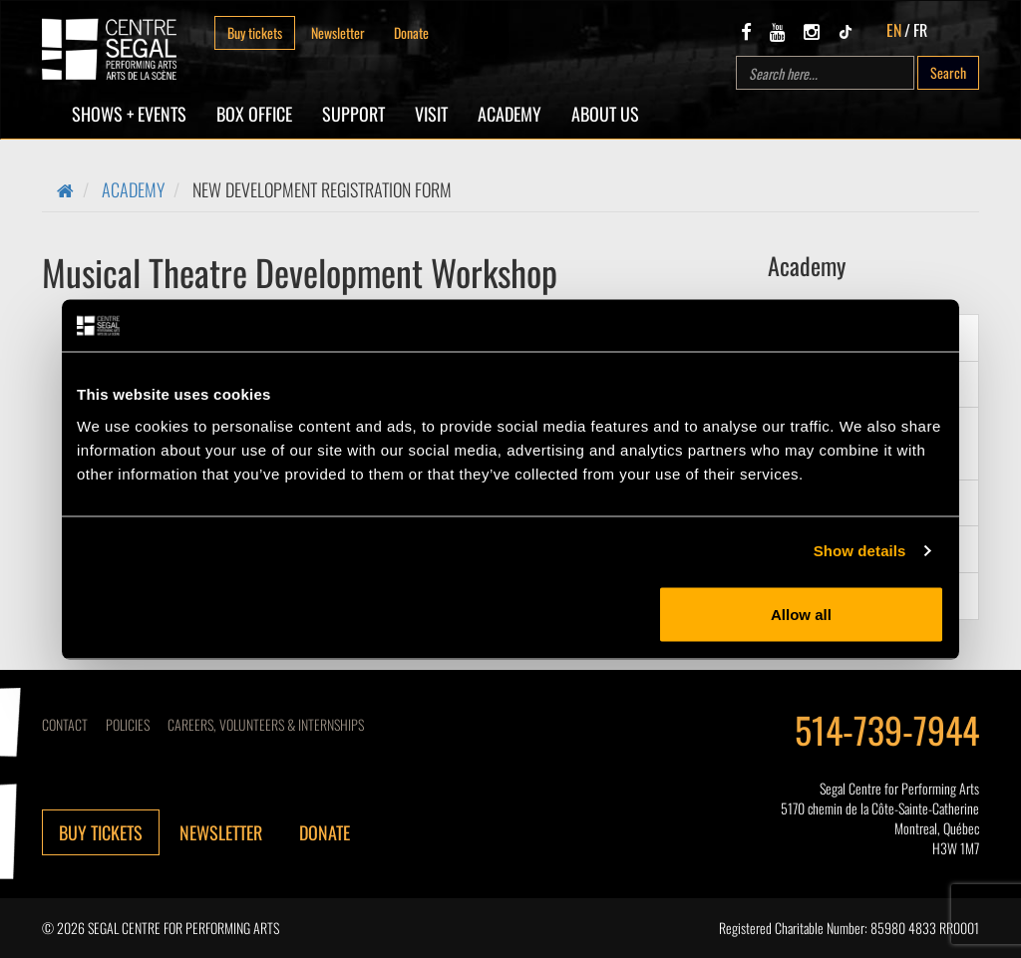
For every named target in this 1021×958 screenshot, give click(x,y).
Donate (411, 32)
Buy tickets (254, 32)
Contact (65, 724)
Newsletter (338, 32)
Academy (509, 114)
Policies (128, 724)
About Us (605, 114)
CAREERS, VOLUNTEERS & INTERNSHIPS (266, 724)
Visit (431, 114)
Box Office (254, 114)
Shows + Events (129, 114)
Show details (860, 550)
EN (893, 30)
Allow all (801, 613)
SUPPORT (353, 114)
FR (920, 30)
